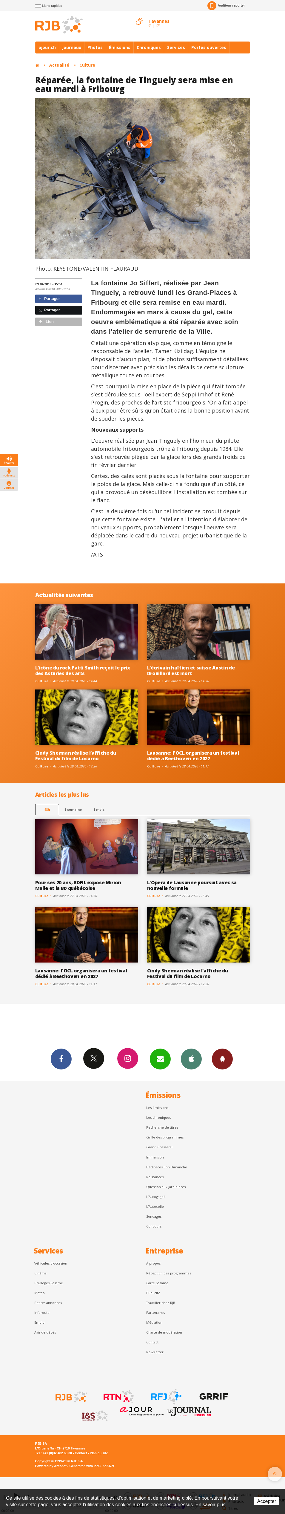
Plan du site (99, 1453)
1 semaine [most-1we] (73, 809)
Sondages (153, 1216)
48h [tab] (47, 809)
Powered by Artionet (51, 1466)
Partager (49, 298)
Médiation (154, 1322)
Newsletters (160, 1059)
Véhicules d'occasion (50, 1263)
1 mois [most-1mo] (98, 809)
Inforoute (42, 1312)
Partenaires (155, 1312)
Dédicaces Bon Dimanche (166, 1167)
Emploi (39, 1322)
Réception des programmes (168, 1273)
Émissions (119, 47)
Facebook (61, 1059)
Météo (39, 1293)
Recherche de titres (162, 1127)
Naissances (155, 1177)
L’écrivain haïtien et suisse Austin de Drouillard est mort (191, 670)
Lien (46, 321)
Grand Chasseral (159, 1147)
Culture (87, 65)
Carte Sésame (157, 1283)
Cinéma (40, 1273)
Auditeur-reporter (226, 5)
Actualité (59, 65)
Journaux (71, 47)
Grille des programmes (165, 1137)
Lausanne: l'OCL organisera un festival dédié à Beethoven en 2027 (193, 756)
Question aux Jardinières (166, 1187)
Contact (152, 1342)
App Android (222, 1059)
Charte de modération (164, 1332)
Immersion (155, 1157)
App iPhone (191, 1059)
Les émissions (157, 1108)
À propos (153, 1263)
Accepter (266, 1501)
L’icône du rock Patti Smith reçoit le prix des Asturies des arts (82, 670)
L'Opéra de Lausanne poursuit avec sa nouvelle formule (192, 885)
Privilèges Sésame (48, 1283)
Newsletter (155, 1352)
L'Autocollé (155, 1206)
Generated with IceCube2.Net (92, 1466)
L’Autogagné (156, 1197)
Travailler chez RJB (160, 1303)
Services (176, 47)
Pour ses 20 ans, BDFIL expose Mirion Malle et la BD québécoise (78, 885)
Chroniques (149, 47)
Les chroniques (158, 1117)
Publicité (153, 1293)
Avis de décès (45, 1332)
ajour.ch (47, 47)
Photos (95, 47)
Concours (153, 1226)
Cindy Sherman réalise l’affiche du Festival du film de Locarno (75, 756)
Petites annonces (48, 1303)
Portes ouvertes (208, 47)
